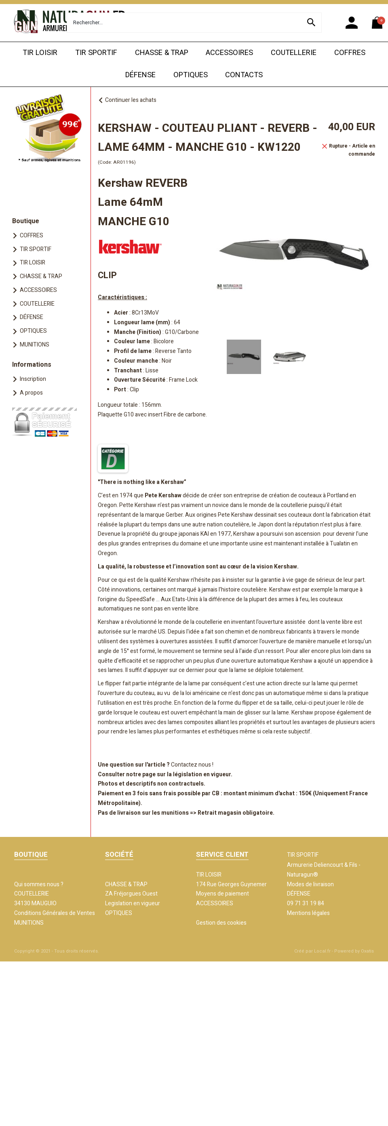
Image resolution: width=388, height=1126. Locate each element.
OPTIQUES (190, 75)
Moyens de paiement (222, 893)
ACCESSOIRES (229, 52)
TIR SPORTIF (96, 52)
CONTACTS (244, 75)
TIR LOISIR (40, 52)
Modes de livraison (310, 884)
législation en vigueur (202, 774)
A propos (31, 393)
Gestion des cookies (221, 923)
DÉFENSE (140, 75)
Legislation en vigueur (132, 903)
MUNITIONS (34, 344)
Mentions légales (308, 913)
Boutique (25, 221)
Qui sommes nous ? (38, 884)
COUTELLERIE (293, 52)
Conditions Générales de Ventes (54, 913)
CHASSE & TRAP (161, 52)
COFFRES (349, 52)
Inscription (33, 379)
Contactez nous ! (192, 765)
